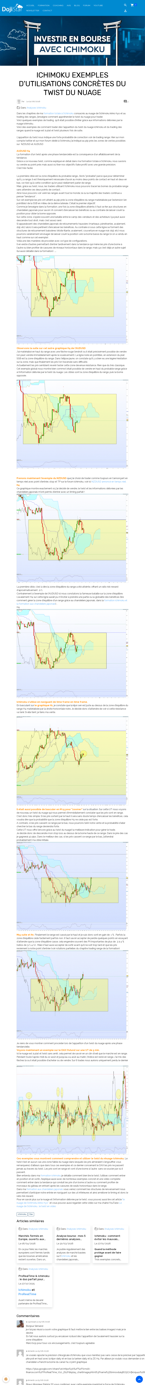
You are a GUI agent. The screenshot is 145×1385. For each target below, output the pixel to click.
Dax (31, 1214)
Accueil (30, 5)
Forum (86, 5)
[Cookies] (6, 1379)
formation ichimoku (51, 1175)
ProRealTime (27, 1294)
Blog (77, 5)
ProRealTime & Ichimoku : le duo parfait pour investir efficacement (33, 1277)
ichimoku (22, 1214)
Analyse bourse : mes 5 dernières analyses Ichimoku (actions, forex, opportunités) (72, 1237)
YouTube (98, 5)
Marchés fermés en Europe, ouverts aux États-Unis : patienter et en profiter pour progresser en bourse (34, 1237)
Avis (69, 5)
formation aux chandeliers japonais (45, 1189)
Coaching (58, 5)
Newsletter (32, 10)
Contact (47, 10)
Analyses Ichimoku (36, 107)
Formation (43, 5)
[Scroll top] (139, 1379)
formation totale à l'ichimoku (59, 113)
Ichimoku (66, 1256)
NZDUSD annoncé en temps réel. (109, 481)
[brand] (12, 8)
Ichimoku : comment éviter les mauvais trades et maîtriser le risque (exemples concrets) (107, 1237)
